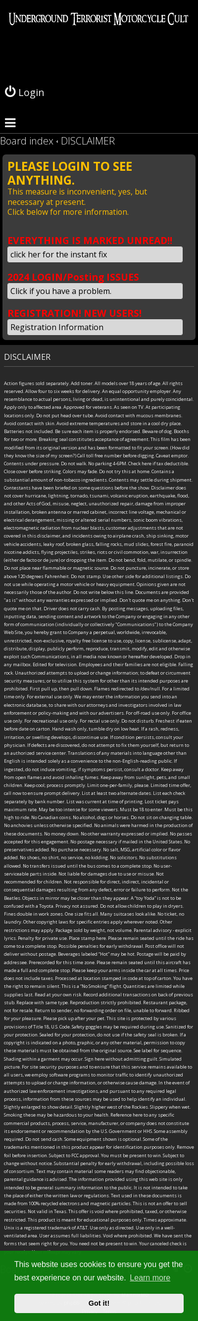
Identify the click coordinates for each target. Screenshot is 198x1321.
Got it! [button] (99, 1303)
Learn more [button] (150, 1277)
